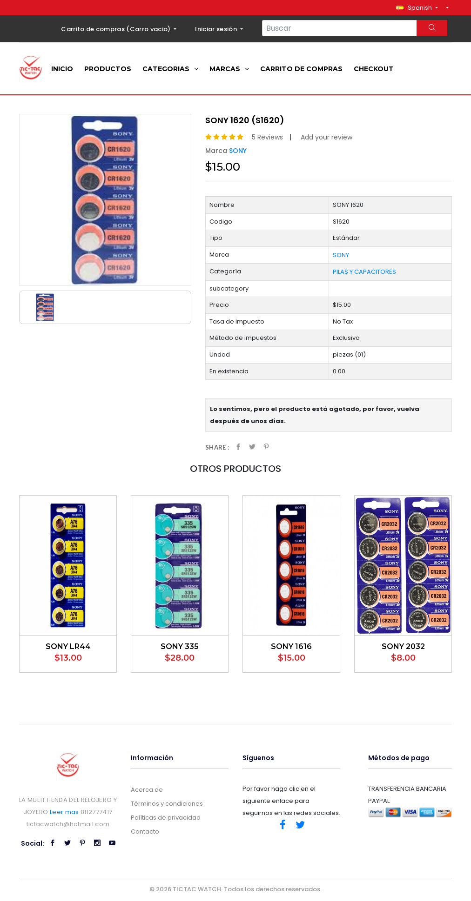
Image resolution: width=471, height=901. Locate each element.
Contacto (145, 831)
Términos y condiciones (167, 803)
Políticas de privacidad (166, 817)
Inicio (62, 69)
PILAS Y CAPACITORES (364, 271)
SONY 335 (180, 646)
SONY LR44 (68, 646)
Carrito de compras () (116, 29)
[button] (417, 7)
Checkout (374, 69)
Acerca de (147, 789)
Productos (107, 69)
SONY (238, 150)
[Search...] (339, 28)
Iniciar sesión (216, 29)
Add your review (326, 137)
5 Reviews (267, 137)
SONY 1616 (291, 646)
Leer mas (64, 812)
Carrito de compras (301, 69)
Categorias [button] (170, 69)
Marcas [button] (229, 69)
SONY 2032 (403, 646)
